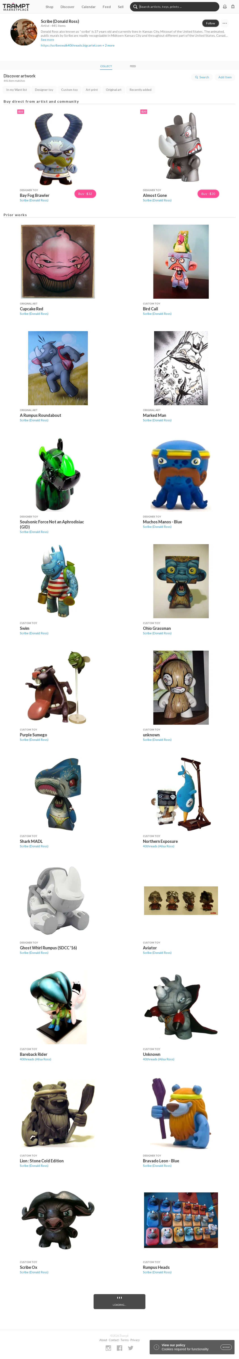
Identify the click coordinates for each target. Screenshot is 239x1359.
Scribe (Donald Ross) (34, 200)
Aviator (150, 947)
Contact (114, 1340)
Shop (49, 7)
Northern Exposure (160, 841)
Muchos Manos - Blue (162, 521)
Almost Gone (155, 195)
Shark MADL (31, 841)
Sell (121, 7)
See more (47, 39)
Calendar (89, 7)
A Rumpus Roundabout (40, 415)
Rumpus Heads (156, 1267)
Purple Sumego (33, 734)
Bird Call (150, 308)
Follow (210, 23)
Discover (67, 7)
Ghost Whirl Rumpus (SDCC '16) (48, 947)
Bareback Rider (33, 1054)
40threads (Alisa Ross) (158, 846)
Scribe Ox (28, 1267)
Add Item (225, 77)
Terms (124, 1340)
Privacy (135, 1340)
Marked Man (154, 415)
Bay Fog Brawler (34, 195)
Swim (24, 628)
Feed (107, 7)
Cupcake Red (31, 308)
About (103, 1340)
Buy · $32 (85, 194)
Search (202, 77)
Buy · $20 (208, 194)
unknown (151, 734)
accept (226, 1347)
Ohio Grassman (157, 628)
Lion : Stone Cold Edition (42, 1160)
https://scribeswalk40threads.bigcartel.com (71, 45)
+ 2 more (108, 45)
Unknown (151, 1054)
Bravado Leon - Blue (161, 1160)
